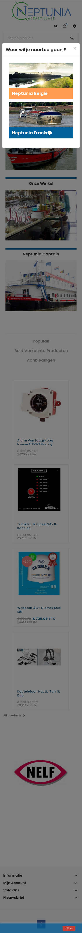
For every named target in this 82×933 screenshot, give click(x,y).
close (69, 928)
